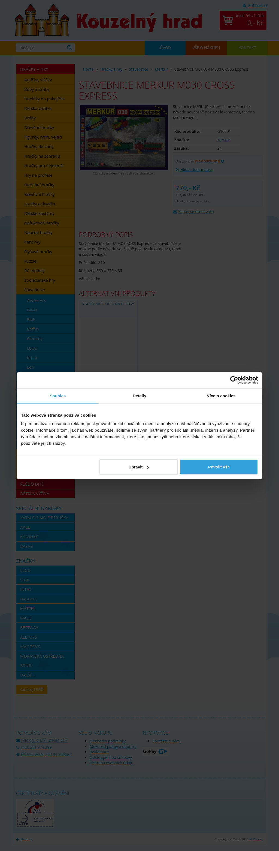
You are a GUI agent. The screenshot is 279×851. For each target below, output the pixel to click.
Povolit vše (219, 467)
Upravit (139, 467)
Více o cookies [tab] (221, 395)
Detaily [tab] (139, 395)
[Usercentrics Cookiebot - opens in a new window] (234, 380)
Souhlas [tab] (58, 395)
